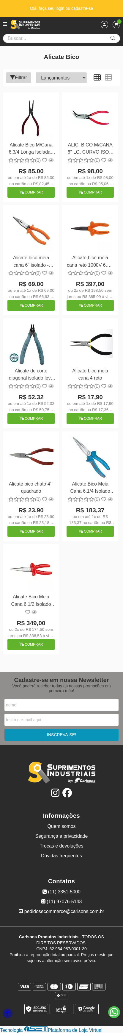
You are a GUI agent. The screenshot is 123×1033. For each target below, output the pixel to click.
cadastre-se (82, 8)
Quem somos (61, 826)
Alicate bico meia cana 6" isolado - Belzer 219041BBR (31, 262)
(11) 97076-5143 (61, 901)
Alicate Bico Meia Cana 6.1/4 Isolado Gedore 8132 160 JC (90, 488)
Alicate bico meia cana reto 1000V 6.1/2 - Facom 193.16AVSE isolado (90, 262)
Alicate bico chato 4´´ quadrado (31, 487)
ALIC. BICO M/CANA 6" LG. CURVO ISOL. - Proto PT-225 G (90, 149)
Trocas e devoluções (61, 845)
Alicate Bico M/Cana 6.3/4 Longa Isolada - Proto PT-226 (31, 149)
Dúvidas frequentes (61, 855)
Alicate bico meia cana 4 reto (90, 374)
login (60, 8)
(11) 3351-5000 (61, 891)
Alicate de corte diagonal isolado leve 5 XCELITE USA (31, 375)
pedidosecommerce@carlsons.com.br (61, 911)
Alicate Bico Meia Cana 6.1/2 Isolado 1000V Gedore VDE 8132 (31, 601)
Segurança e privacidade (61, 836)
